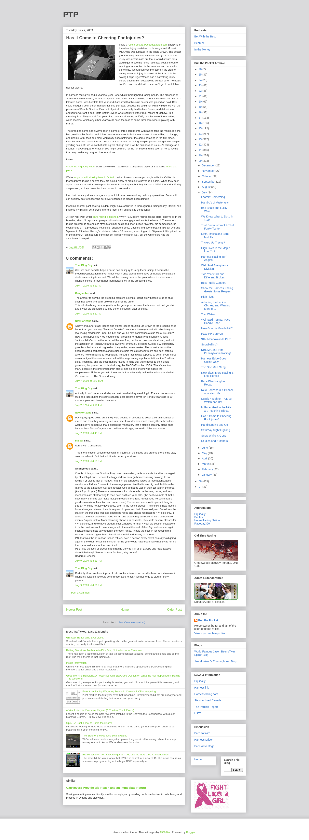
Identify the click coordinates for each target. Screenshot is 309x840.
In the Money (202, 49)
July (205, 192)
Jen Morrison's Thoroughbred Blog (215, 661)
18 (200, 112)
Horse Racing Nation (207, 520)
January (207, 474)
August (206, 187)
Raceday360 (202, 523)
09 (200, 160)
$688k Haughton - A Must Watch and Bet (216, 400)
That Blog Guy (84, 265)
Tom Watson (208, 314)
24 (200, 80)
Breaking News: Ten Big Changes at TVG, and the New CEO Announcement (125, 754)
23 (200, 85)
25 (200, 74)
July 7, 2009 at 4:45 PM (88, 433)
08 (200, 481)
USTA (197, 713)
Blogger (190, 832)
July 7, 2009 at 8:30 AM (88, 313)
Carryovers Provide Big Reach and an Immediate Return (106, 787)
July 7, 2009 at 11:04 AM (89, 380)
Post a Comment (80, 592)
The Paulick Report (206, 706)
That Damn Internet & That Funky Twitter (217, 227)
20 (200, 101)
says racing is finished (105, 216)
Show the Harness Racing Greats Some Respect (217, 290)
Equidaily (200, 514)
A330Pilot (165, 832)
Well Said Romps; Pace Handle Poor (215, 321)
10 (200, 155)
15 (200, 128)
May (205, 453)
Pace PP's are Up (212, 333)
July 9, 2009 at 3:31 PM (88, 560)
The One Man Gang (213, 367)
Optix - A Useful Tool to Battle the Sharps (89, 722)
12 (200, 144)
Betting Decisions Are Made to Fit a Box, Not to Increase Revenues (104, 650)
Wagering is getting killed (80, 166)
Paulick (198, 517)
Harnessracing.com (206, 694)
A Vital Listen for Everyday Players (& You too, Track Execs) (100, 710)
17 (200, 117)
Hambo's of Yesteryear (215, 202)
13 (200, 139)
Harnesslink (201, 687)
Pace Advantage (204, 746)
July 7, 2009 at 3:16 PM (88, 405)
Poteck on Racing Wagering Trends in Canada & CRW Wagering (119, 691)
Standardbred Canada (208, 700)
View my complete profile (209, 633)
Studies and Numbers (214, 440)
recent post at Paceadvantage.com (148, 44)
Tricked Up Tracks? (213, 242)
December (208, 165)
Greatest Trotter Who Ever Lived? (85, 637)
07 (200, 486)
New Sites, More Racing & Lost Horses (217, 374)
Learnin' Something (213, 197)
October (207, 176)
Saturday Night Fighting (215, 430)
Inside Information (76, 662)
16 (200, 123)
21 (200, 96)
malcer (79, 440)
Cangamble (82, 293)
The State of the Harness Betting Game (104, 735)
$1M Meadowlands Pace (216, 339)
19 (200, 106)
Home (125, 609)
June (205, 447)
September (209, 181)
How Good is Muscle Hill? (217, 328)
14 (200, 133)
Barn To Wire (202, 733)
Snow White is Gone (213, 435)
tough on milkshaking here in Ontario (94, 177)
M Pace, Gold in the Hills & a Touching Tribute (216, 409)
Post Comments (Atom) (131, 622)
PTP (70, 14)
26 (200, 69)
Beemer (199, 43)
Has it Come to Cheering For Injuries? (216, 417)
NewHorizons (83, 320)
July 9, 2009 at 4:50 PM (88, 585)
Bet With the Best (205, 36)
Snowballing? (209, 344)
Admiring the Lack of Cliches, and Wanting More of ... (215, 306)
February (208, 469)
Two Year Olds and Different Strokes (213, 276)
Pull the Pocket (208, 620)
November (208, 170)
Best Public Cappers (213, 282)
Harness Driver (203, 739)
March (206, 463)
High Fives (207, 296)
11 (200, 150)
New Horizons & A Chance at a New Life (217, 391)
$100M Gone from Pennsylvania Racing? (216, 351)
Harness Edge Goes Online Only (213, 360)
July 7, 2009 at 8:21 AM (88, 285)
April (205, 458)
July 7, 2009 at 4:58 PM (88, 461)
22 (200, 90)
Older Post (174, 609)
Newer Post (74, 609)
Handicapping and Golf (215, 424)
